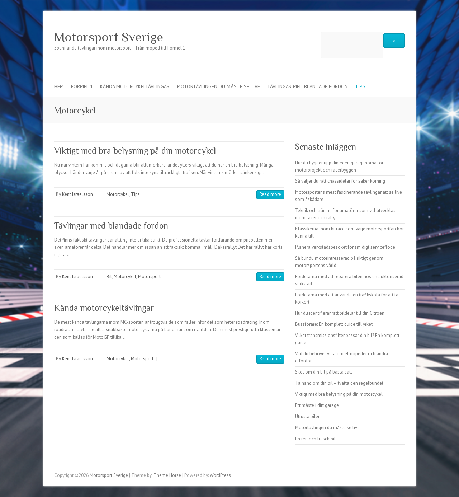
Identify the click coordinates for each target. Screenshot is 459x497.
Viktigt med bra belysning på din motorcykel (135, 150)
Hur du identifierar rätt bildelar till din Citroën (339, 313)
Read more (270, 194)
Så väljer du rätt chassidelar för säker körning (340, 181)
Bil (109, 276)
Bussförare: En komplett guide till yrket (334, 324)
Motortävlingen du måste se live (218, 86)
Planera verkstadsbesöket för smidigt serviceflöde (345, 247)
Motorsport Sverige (108, 37)
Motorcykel (118, 194)
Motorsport (149, 276)
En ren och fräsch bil (315, 439)
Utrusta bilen (308, 416)
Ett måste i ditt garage (317, 405)
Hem (59, 86)
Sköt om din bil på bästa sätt (323, 372)
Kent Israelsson (77, 194)
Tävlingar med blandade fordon (307, 86)
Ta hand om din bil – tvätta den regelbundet (339, 383)
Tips (360, 86)
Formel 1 (82, 86)
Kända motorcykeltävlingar (135, 86)
